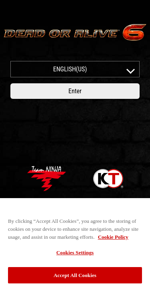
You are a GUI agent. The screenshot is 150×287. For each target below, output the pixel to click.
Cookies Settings (75, 254)
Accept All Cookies (75, 277)
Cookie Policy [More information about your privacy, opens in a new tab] (113, 239)
